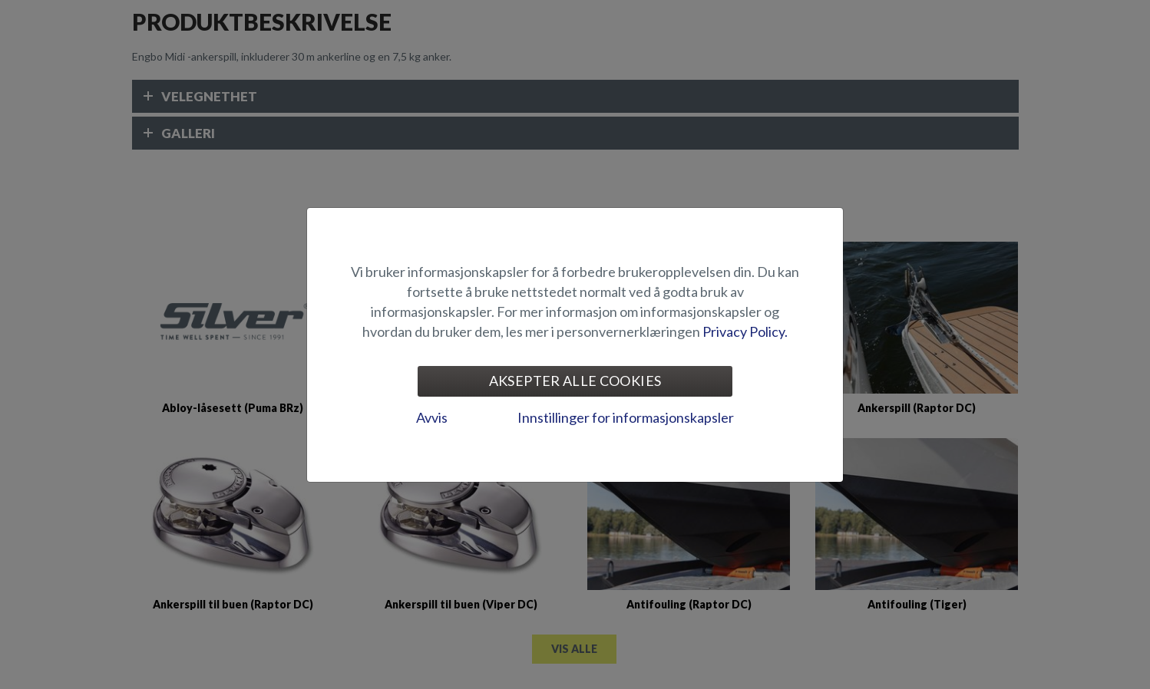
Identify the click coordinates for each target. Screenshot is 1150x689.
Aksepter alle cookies (575, 380)
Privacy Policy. (745, 331)
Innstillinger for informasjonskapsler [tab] (625, 417)
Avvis (432, 417)
